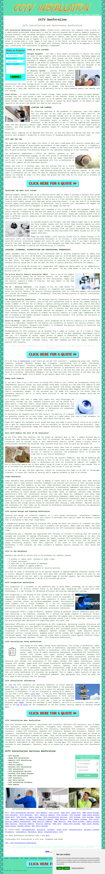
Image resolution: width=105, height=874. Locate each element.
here (7, 707)
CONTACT (87, 14)
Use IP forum (22, 705)
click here (35, 694)
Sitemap (6, 858)
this (12, 687)
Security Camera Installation (23, 819)
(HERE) (21, 702)
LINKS (76, 14)
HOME (70, 14)
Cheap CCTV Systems (71, 824)
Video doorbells (32, 496)
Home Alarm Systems (91, 813)
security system (24, 385)
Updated (26, 858)
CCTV (25, 96)
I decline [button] (66, 868)
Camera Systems (35, 817)
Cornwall (50, 830)
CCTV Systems (62, 815)
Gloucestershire (50, 832)
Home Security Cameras (42, 821)
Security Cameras (47, 815)
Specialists (33, 858)
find (11, 724)
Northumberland (28, 830)
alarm (94, 441)
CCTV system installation (65, 515)
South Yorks (62, 830)
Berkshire (32, 832)
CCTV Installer (11, 815)
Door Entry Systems (40, 826)
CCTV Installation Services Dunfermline (30, 751)
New (22, 858)
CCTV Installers (14, 858)
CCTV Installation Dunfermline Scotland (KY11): (25, 30)
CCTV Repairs (41, 813)
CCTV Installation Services (22, 813)
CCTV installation (75, 742)
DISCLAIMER (95, 14)
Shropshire (9, 832)
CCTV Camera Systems (78, 819)
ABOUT (81, 14)
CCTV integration (12, 587)
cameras (18, 422)
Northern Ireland (91, 830)
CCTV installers (12, 735)
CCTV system (73, 148)
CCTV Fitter (54, 813)
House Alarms (10, 826)
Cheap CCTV (75, 813)
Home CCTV (65, 813)
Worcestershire (75, 830)
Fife (61, 832)
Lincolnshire (21, 832)
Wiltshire (41, 830)
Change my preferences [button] (78, 868)
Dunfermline (25, 361)
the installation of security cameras (51, 659)
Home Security (61, 819)
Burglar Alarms (24, 826)
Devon (40, 832)
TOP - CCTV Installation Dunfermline (20, 843)
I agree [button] (59, 868)
